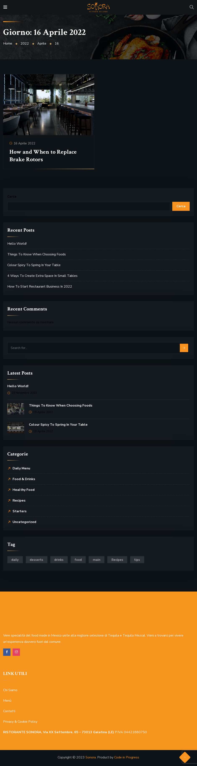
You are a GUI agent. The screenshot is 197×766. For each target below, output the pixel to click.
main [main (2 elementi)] (98, 560)
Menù (7, 701)
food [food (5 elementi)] (80, 560)
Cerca (11, 196)
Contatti (9, 711)
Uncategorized (24, 522)
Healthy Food (24, 489)
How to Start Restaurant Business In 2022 (39, 286)
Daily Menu (21, 468)
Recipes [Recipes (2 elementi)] (120, 560)
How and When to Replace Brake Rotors (43, 155)
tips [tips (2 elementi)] (140, 560)
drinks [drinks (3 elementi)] (60, 560)
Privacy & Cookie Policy (20, 722)
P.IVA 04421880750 (75, 732)
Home (7, 43)
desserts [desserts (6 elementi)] (37, 560)
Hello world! (17, 243)
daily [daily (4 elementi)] (15, 560)
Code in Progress (126, 757)
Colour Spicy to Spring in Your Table (34, 265)
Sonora (91, 757)
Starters (20, 511)
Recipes (19, 500)
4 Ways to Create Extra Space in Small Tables (42, 275)
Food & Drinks (24, 479)
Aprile (41, 43)
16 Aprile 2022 (24, 143)
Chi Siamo (10, 690)
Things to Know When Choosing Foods (36, 254)
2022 (25, 43)
